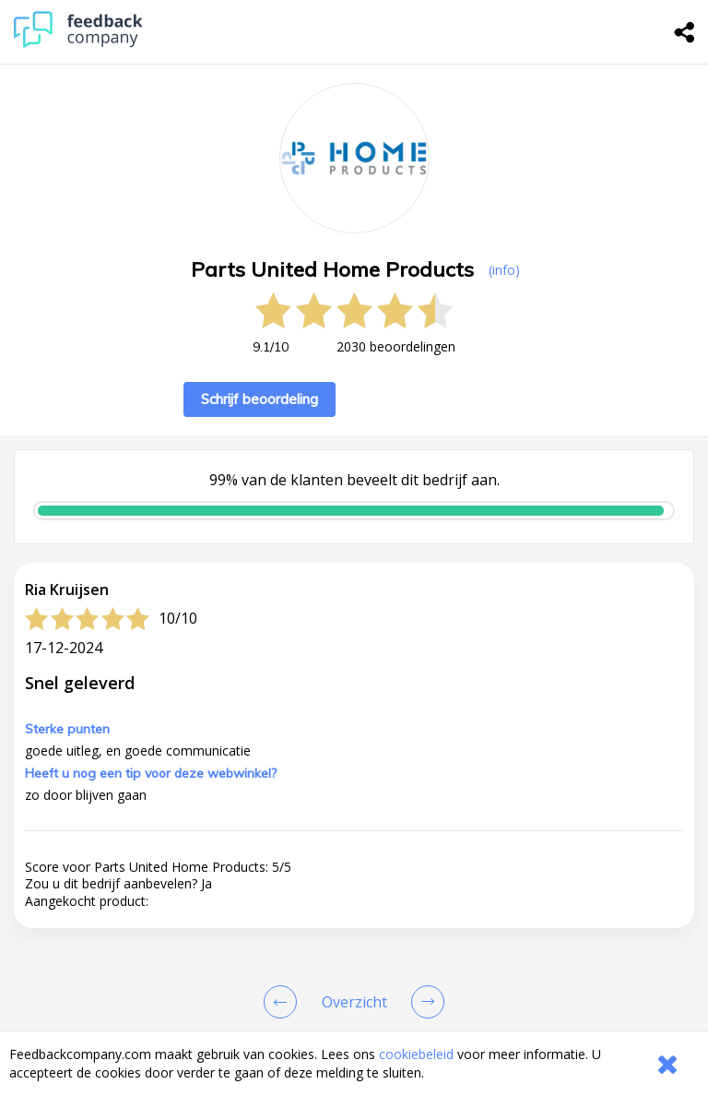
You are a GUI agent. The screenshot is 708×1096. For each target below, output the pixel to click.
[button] (354, 998)
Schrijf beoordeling (259, 399)
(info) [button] (504, 270)
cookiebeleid (416, 1054)
